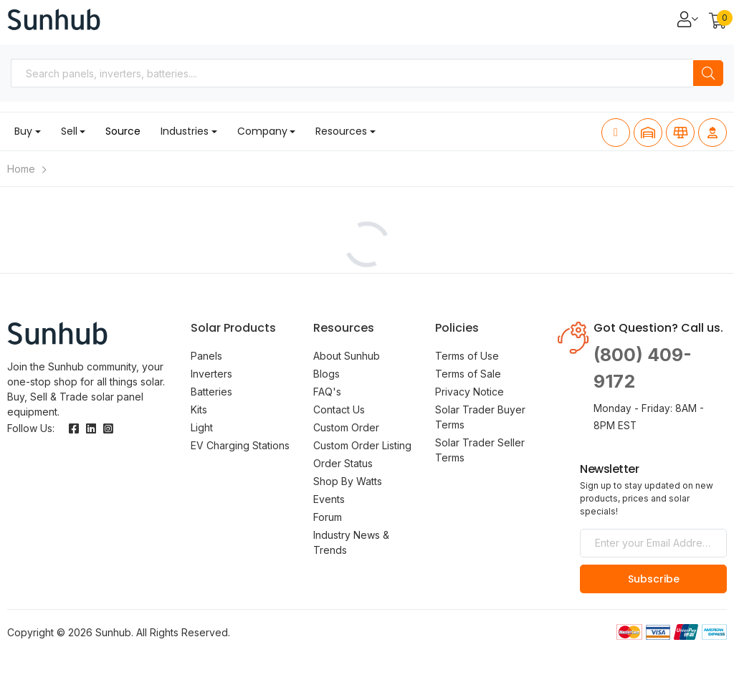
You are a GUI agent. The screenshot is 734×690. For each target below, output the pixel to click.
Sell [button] (69, 131)
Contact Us (339, 409)
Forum (327, 517)
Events (329, 499)
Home (21, 169)
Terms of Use (467, 356)
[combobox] (352, 73)
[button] (718, 22)
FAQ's (327, 391)
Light (202, 427)
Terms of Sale (468, 374)
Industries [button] (185, 131)
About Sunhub (346, 356)
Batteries (211, 391)
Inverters (211, 374)
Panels (206, 356)
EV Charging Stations (240, 445)
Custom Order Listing (362, 445)
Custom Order (346, 427)
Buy (23, 131)
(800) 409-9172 (643, 368)
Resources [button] (341, 131)
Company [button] (262, 131)
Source (122, 131)
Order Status (343, 463)
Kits (199, 409)
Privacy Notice (469, 391)
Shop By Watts (347, 481)
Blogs (326, 374)
